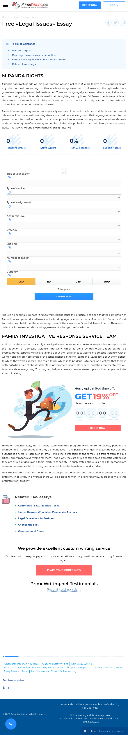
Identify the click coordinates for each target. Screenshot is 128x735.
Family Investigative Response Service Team (39, 60)
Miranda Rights (21, 51)
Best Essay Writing (81, 664)
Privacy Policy (94, 704)
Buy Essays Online (53, 668)
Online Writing (68, 671)
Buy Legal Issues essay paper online (34, 55)
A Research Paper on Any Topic (21, 664)
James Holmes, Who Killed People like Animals (47, 512)
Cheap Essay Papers (77, 668)
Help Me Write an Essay (44, 671)
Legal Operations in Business (36, 518)
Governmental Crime (31, 531)
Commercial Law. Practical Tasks (38, 506)
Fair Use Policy (90, 708)
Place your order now (64, 570)
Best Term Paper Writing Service (22, 668)
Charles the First (28, 525)
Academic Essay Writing (55, 664)
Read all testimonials (62, 589)
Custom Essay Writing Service (107, 668)
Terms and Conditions (72, 704)
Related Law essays (24, 64)
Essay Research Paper (16, 671)
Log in (114, 5)
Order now (89, 5)
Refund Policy (111, 704)
